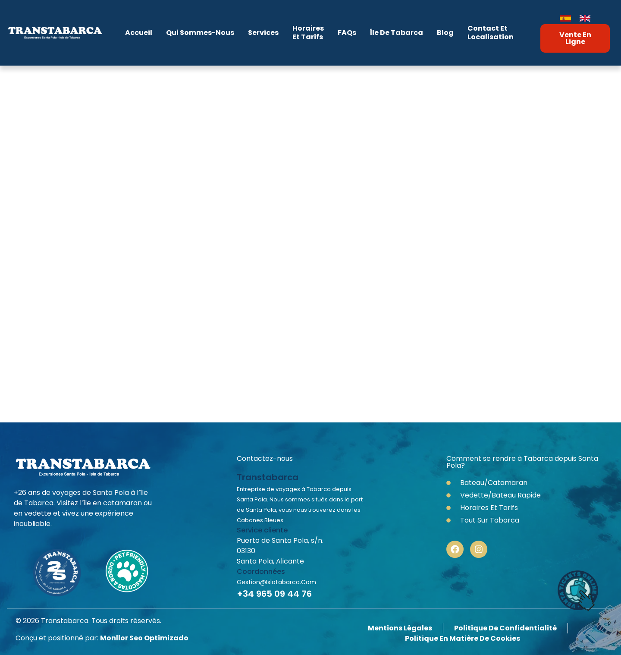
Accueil (138, 33)
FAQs (347, 33)
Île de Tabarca (396, 33)
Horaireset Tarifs (308, 32)
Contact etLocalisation (490, 32)
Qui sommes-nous (200, 33)
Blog (445, 33)
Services (263, 33)
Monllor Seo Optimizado (144, 638)
